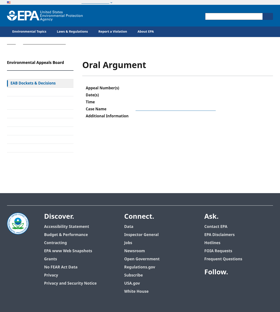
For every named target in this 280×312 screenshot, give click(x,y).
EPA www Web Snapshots (68, 251)
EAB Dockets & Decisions (33, 83)
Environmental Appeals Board (44, 43)
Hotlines (212, 243)
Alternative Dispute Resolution (36, 114)
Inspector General (141, 235)
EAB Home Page (24, 75)
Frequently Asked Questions (34, 139)
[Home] (45, 15)
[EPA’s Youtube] (229, 284)
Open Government (142, 259)
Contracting (55, 243)
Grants (50, 259)
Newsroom (134, 251)
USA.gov (132, 283)
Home (11, 43)
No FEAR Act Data (60, 267)
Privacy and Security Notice (70, 283)
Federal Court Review (28, 92)
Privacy (51, 275)
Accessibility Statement (66, 226)
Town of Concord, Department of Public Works (176, 109)
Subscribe (133, 275)
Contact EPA (215, 226)
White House (136, 291)
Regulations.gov (139, 267)
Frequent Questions (223, 259)
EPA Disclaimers (219, 235)
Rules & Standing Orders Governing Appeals (31, 103)
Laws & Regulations (72, 31)
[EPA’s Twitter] (219, 284)
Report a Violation (112, 31)
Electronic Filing (24, 122)
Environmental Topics (29, 31)
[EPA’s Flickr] (240, 284)
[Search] (267, 16)
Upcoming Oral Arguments (33, 131)
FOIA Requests (218, 251)
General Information (28, 148)
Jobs (128, 243)
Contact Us (18, 162)
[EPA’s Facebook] (208, 284)
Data (128, 226)
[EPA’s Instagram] (250, 284)
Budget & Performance (66, 235)
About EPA (146, 31)
